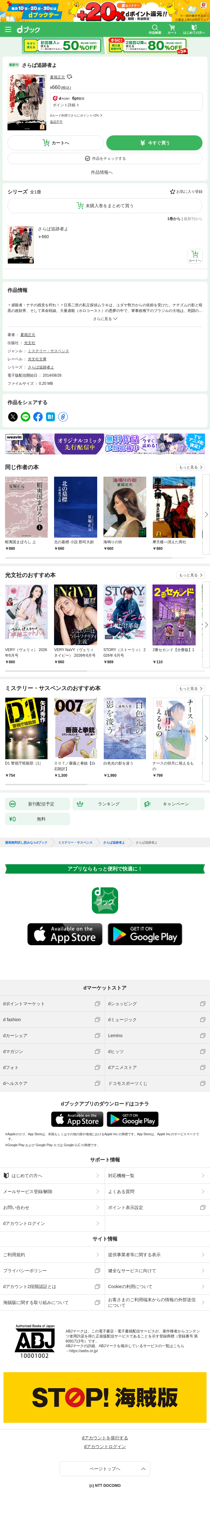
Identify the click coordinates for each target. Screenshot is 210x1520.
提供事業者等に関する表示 (134, 1254)
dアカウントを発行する (105, 1437)
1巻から (174, 219)
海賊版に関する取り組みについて (36, 1302)
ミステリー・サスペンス (48, 351)
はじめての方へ (22, 1175)
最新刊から (193, 219)
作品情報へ (102, 172)
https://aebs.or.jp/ (83, 1351)
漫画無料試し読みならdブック (26, 842)
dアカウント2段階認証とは (29, 1286)
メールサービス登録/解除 (27, 1191)
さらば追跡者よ (53, 228)
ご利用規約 (14, 1254)
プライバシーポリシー (25, 1270)
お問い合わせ (16, 1207)
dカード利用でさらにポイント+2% (74, 115)
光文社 (29, 343)
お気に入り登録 (189, 191)
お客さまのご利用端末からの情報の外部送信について (152, 1302)
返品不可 (56, 121)
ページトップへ (105, 1468)
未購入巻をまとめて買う (110, 205)
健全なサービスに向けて (132, 1270)
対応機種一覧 (121, 1175)
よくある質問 (121, 1191)
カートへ (60, 142)
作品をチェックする (109, 158)
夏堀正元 (57, 77)
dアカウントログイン (24, 1223)
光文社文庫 (37, 359)
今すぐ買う (159, 142)
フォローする (69, 77)
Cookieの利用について (130, 1286)
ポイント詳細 (64, 105)
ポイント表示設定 (125, 1207)
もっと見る (188, 467)
